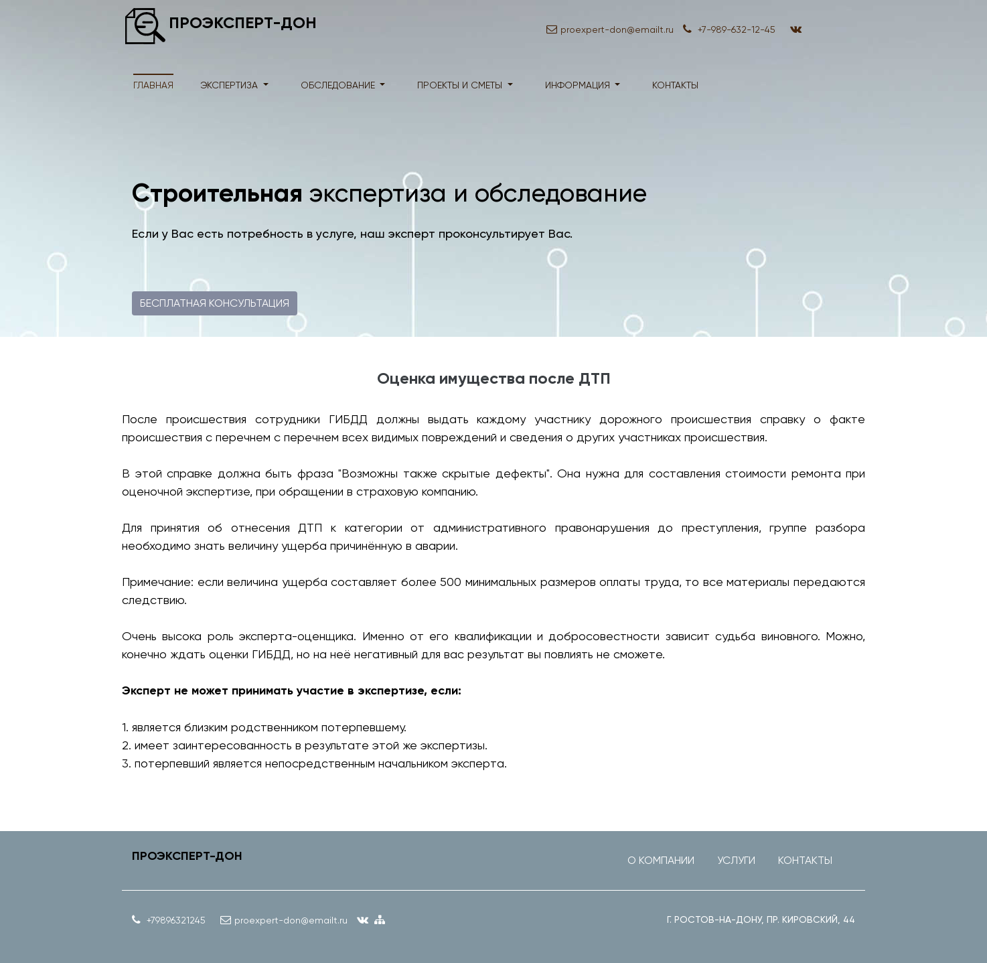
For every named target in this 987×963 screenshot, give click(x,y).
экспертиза (230, 85)
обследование (339, 85)
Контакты (805, 860)
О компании (660, 860)
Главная (153, 85)
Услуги (736, 860)
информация (579, 85)
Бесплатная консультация (214, 303)
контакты (675, 85)
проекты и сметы (461, 85)
